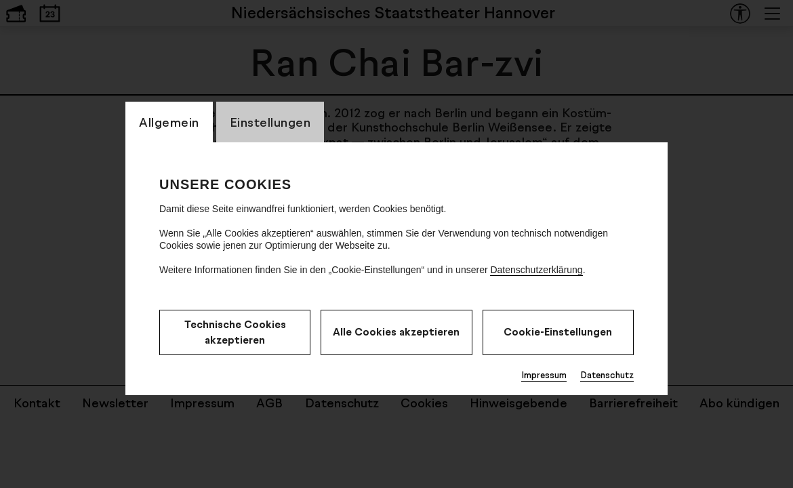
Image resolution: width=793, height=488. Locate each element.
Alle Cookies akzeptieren (396, 331)
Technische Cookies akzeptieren (235, 332)
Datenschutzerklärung (536, 269)
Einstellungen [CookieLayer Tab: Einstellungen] (270, 122)
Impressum (544, 374)
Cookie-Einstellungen (558, 331)
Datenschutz (607, 374)
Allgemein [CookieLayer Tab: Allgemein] (169, 122)
